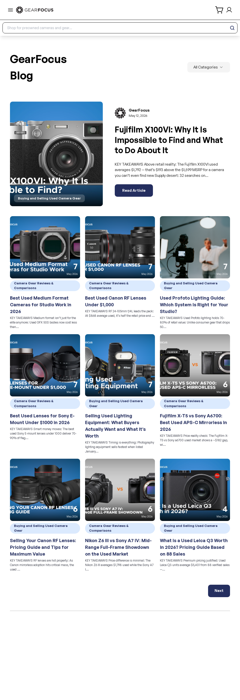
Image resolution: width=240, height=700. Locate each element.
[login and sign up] (229, 9)
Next (219, 590)
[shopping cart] (219, 9)
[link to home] (34, 10)
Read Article (133, 190)
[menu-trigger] (10, 10)
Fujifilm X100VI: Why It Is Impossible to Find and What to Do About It (169, 140)
